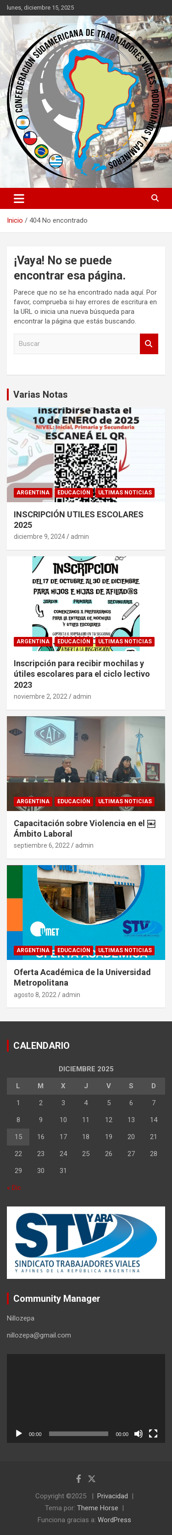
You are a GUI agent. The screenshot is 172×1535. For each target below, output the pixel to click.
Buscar (149, 344)
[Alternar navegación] (19, 198)
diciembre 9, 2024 (39, 536)
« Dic (14, 1188)
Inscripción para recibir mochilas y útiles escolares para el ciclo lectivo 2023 (82, 674)
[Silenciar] (138, 1433)
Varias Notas (40, 394)
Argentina (33, 492)
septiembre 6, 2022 (42, 845)
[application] (86, 1398)
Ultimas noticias (125, 492)
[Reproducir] (18, 1433)
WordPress (114, 1520)
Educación (73, 492)
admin (80, 536)
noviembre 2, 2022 (40, 696)
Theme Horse (97, 1508)
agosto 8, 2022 (35, 994)
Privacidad (112, 1496)
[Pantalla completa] (153, 1433)
